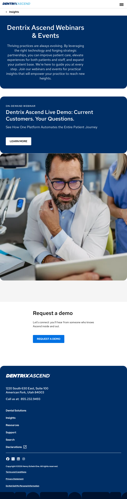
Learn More (18, 141)
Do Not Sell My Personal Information (22, 486)
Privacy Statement (14, 479)
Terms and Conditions (16, 472)
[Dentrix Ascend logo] (28, 376)
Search (10, 439)
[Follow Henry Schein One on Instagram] (24, 459)
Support (11, 432)
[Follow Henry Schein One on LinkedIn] (18, 459)
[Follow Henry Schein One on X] (13, 459)
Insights (11, 418)
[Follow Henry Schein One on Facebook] (8, 459)
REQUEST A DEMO (48, 339)
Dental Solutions (16, 410)
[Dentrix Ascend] (16, 3)
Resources (12, 425)
